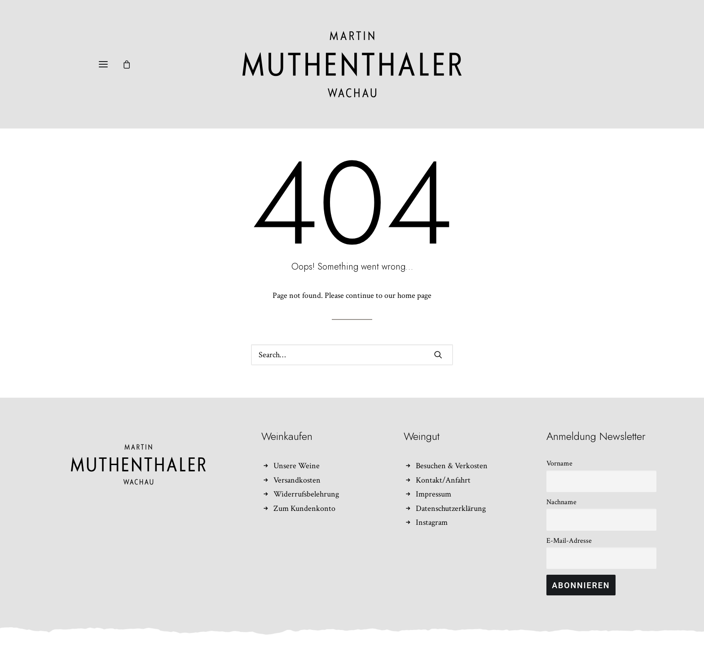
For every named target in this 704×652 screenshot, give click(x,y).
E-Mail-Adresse (569, 541)
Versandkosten (297, 480)
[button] (103, 64)
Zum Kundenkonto (304, 508)
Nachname (561, 502)
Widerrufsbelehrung (306, 494)
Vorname (559, 463)
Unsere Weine (296, 466)
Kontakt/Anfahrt (443, 480)
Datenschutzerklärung (451, 508)
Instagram (432, 522)
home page (414, 295)
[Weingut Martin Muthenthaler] (351, 64)
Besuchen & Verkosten (452, 466)
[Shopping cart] (131, 64)
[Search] (352, 354)
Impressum (433, 494)
